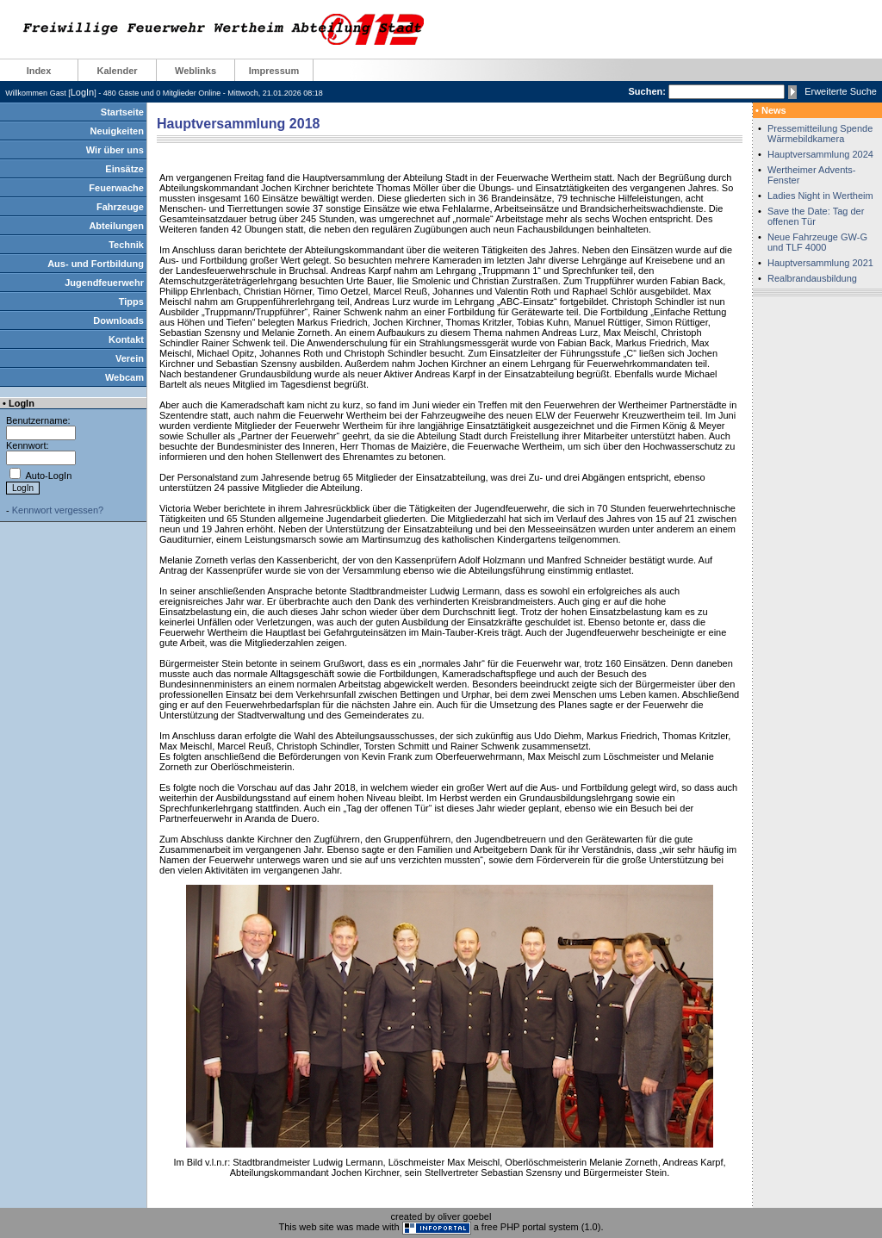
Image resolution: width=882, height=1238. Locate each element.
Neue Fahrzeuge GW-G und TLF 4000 (817, 242)
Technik (126, 245)
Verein (129, 358)
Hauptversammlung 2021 (820, 263)
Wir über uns (115, 150)
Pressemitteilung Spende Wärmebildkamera (820, 133)
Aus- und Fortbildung (95, 263)
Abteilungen (116, 226)
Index (39, 70)
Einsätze (124, 169)
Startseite (122, 112)
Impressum (274, 70)
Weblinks (195, 70)
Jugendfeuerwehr (104, 282)
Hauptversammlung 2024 (820, 154)
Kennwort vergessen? (57, 510)
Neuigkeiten (117, 131)
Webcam (124, 377)
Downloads (118, 320)
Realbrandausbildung (812, 278)
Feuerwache (116, 188)
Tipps (131, 301)
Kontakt (126, 339)
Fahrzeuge (120, 207)
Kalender (116, 70)
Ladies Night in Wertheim (820, 195)
